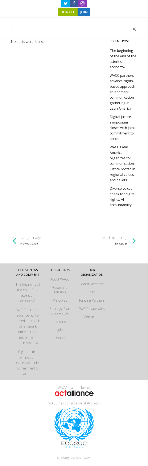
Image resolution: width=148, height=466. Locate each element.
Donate (60, 338)
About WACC (59, 279)
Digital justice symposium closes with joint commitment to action (122, 127)
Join (60, 329)
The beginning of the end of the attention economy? (28, 292)
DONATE (68, 12)
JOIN (84, 12)
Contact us (92, 316)
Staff (92, 292)
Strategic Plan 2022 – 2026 (60, 311)
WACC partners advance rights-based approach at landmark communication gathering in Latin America (122, 92)
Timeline (60, 321)
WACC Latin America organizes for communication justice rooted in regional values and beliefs (122, 163)
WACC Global (83, 458)
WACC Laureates (92, 308)
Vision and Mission (59, 289)
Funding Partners (92, 300)
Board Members (91, 284)
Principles (60, 300)
